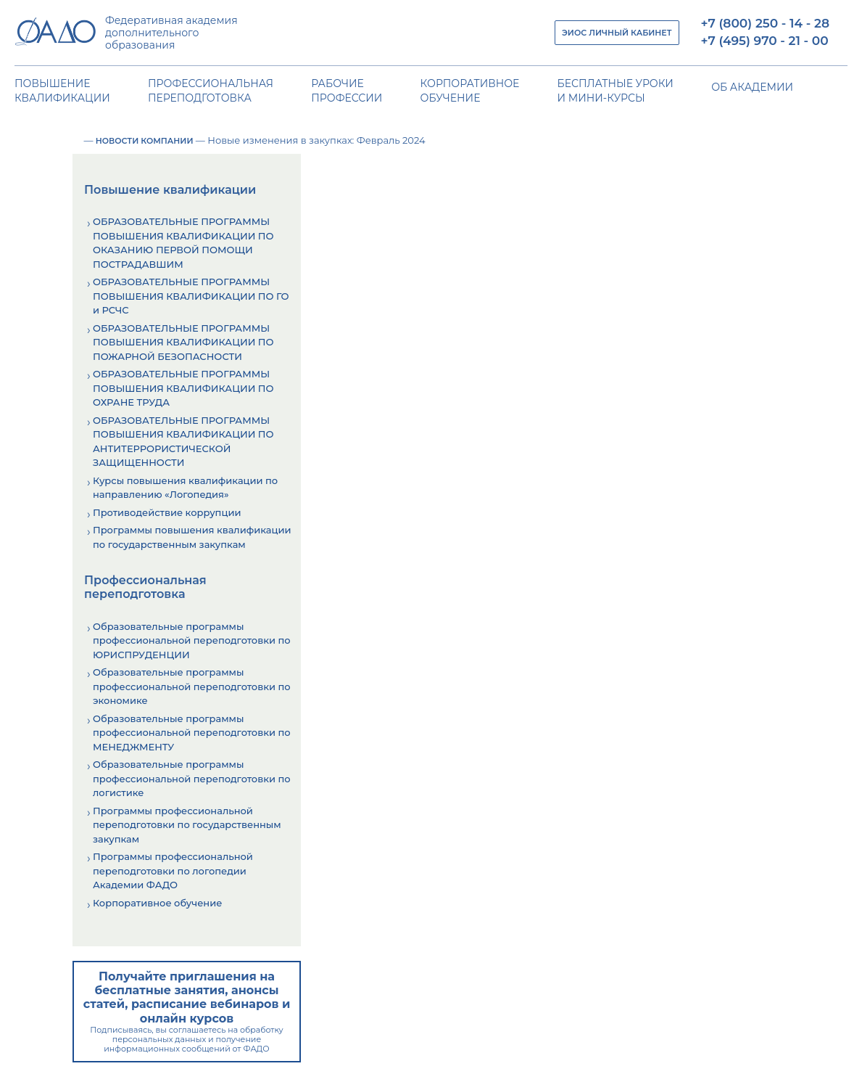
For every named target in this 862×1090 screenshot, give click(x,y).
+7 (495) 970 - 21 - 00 (765, 40)
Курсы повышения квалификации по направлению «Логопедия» (185, 488)
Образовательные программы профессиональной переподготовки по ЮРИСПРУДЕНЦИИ (192, 640)
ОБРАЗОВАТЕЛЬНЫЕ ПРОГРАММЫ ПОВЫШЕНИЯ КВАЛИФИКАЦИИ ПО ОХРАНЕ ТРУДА (183, 388)
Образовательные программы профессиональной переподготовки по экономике (192, 686)
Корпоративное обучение (157, 903)
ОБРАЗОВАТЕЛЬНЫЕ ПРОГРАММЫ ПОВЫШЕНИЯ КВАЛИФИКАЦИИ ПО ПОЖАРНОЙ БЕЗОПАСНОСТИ (183, 342)
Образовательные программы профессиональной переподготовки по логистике (192, 778)
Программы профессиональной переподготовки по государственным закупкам (187, 825)
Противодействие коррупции (167, 512)
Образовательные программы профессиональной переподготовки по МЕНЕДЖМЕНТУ (192, 733)
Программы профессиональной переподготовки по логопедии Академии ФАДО (173, 870)
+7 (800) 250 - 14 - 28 (765, 23)
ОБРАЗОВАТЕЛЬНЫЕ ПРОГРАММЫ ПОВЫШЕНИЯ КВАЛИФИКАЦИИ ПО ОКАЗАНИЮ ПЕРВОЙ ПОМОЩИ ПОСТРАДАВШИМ (183, 243)
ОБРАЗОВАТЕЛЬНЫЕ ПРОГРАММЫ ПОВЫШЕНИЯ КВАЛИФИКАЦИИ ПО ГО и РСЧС (191, 296)
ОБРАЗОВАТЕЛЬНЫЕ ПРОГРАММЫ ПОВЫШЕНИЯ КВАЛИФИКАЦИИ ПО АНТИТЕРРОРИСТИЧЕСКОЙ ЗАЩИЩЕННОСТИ (183, 441)
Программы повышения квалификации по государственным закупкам (192, 537)
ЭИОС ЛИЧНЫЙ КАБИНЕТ (616, 33)
